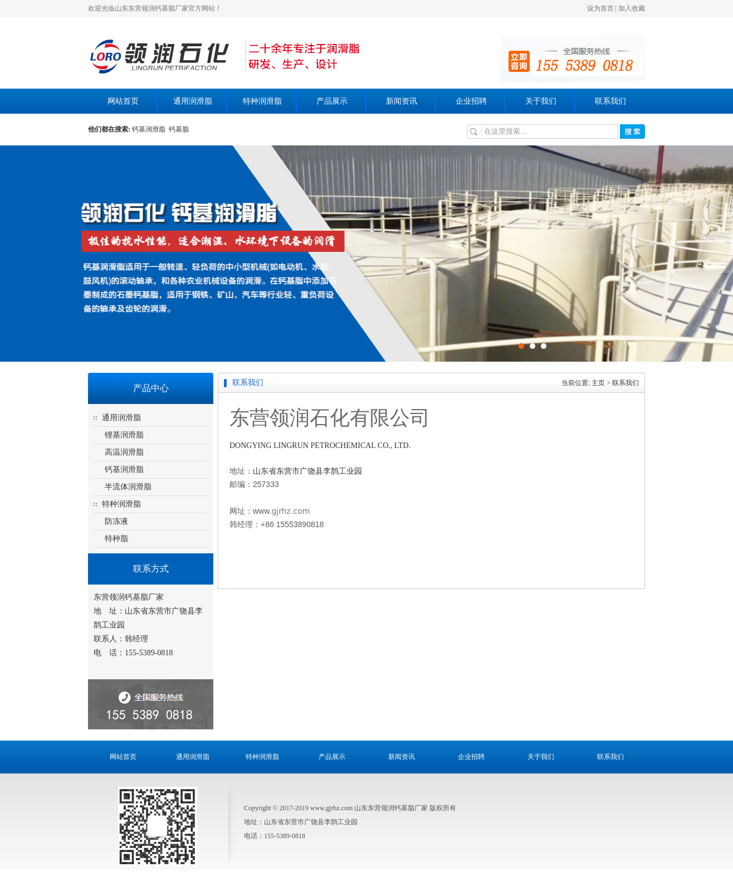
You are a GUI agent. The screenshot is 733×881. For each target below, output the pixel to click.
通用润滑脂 (192, 101)
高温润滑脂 (124, 452)
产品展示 (332, 101)
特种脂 (116, 538)
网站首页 (123, 101)
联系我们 (610, 101)
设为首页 (600, 8)
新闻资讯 (401, 101)
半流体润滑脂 (128, 487)
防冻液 (116, 521)
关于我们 (540, 101)
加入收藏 (631, 8)
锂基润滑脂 (124, 435)
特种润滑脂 (262, 101)
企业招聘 (471, 101)
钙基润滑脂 (150, 129)
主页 (598, 383)
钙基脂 (179, 129)
